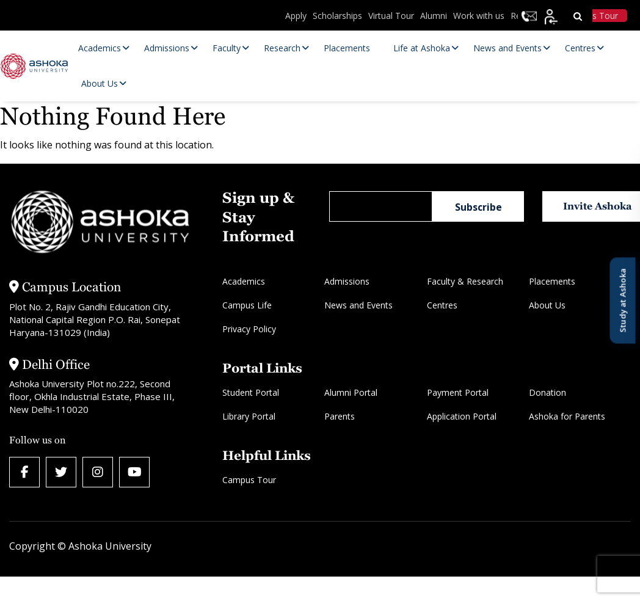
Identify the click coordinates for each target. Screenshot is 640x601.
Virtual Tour (391, 15)
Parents (339, 416)
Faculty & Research (465, 281)
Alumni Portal (350, 392)
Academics (243, 281)
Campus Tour (249, 480)
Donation (547, 392)
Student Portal (250, 392)
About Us (547, 305)
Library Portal (248, 416)
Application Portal (461, 416)
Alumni (433, 15)
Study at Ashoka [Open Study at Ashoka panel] (622, 301)
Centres (442, 305)
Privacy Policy (249, 329)
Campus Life (247, 305)
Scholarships (337, 15)
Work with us (478, 15)
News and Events (358, 305)
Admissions (346, 281)
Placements (552, 281)
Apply (296, 15)
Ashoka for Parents (567, 416)
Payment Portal (458, 392)
